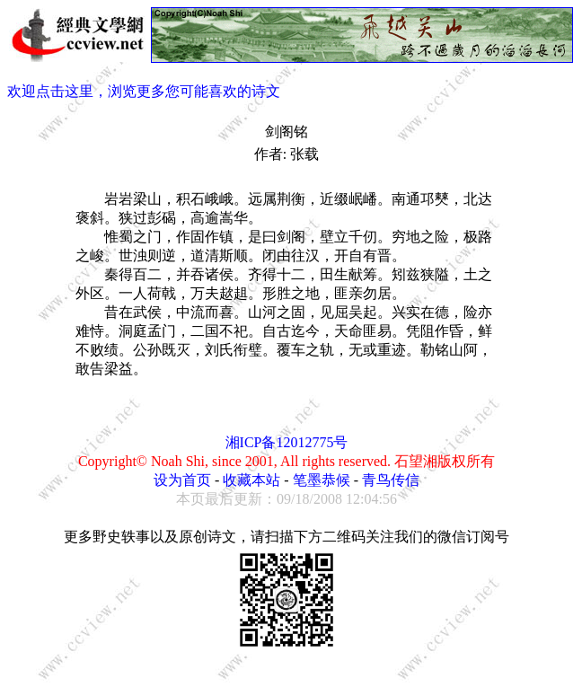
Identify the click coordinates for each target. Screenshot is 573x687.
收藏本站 (251, 480)
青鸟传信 (390, 480)
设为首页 (182, 480)
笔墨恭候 (321, 480)
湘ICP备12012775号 (286, 442)
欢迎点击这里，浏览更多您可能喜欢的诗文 (143, 91)
